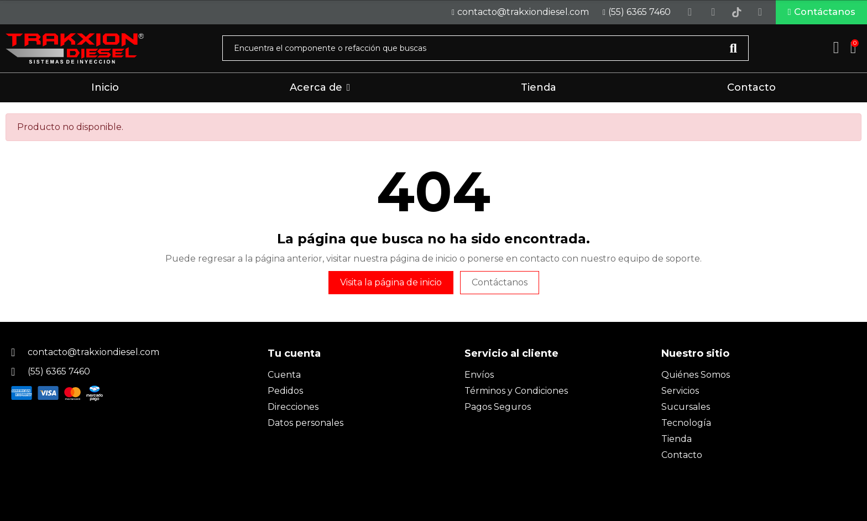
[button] (812, 14)
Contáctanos (499, 285)
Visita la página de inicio (391, 285)
